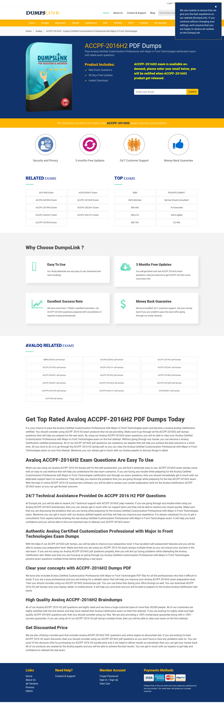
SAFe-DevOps (134, 200)
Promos (30, 688)
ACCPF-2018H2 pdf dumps (169, 376)
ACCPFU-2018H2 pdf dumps (169, 384)
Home (106, 13)
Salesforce (91, 23)
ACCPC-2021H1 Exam (88, 215)
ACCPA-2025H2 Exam (46, 200)
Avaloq (38, 31)
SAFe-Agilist (176, 215)
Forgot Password (109, 677)
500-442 (135, 207)
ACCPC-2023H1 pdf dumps (54, 376)
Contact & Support (136, 13)
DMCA (29, 692)
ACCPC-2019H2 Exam (46, 207)
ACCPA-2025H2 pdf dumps (111, 361)
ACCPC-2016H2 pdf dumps (169, 361)
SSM (135, 193)
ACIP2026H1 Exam (88, 193)
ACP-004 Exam (46, 193)
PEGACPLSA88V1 (176, 193)
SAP (105, 23)
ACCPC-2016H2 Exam (88, 200)
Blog (152, 13)
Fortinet (144, 23)
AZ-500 (176, 222)
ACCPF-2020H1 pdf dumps (54, 384)
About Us (118, 13)
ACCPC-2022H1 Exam (88, 207)
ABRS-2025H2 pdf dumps (54, 361)
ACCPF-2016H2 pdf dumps (111, 376)
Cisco (32, 23)
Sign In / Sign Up (109, 680)
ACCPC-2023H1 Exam (46, 215)
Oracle (75, 23)
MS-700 (135, 222)
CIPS (130, 23)
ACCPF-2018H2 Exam (46, 222)
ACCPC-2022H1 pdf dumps (169, 368)
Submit (192, 91)
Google (45, 23)
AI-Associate (177, 207)
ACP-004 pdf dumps (54, 399)
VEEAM (118, 23)
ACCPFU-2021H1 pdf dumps (112, 392)
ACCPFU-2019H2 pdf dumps (54, 392)
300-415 (135, 215)
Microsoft (60, 23)
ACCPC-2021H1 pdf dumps (111, 368)
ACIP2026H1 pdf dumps (169, 392)
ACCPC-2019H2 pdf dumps (54, 368)
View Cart (105, 684)
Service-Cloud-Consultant (176, 200)
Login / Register (174, 3)
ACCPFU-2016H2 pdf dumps (112, 384)
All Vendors (160, 23)
